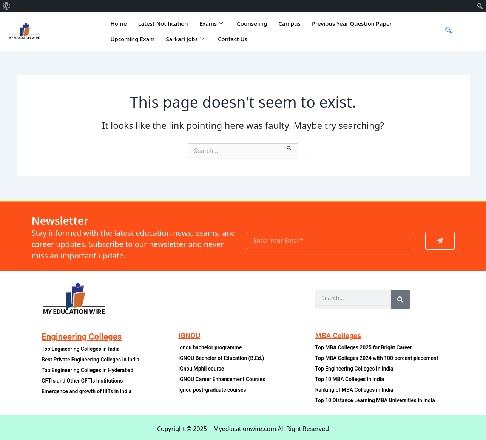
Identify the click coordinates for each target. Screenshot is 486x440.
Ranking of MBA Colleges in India (356, 390)
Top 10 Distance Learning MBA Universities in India (377, 400)
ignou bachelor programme (211, 347)
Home (118, 23)
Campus (290, 23)
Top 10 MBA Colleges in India (351, 379)
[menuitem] (6, 6)
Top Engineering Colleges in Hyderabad (89, 370)
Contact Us (232, 39)
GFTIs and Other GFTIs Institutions (84, 381)
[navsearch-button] (446, 31)
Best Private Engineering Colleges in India (92, 360)
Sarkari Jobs (185, 39)
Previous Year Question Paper (352, 23)
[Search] (400, 299)
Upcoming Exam (132, 39)
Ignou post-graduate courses (213, 390)
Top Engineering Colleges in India (82, 349)
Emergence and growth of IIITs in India (88, 391)
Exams (211, 23)
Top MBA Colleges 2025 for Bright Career (365, 347)
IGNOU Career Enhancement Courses (223, 379)
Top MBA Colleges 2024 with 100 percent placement (379, 358)
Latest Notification (163, 23)
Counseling (252, 23)
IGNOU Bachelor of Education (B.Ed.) (222, 358)
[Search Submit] (289, 147)
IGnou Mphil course (202, 369)
